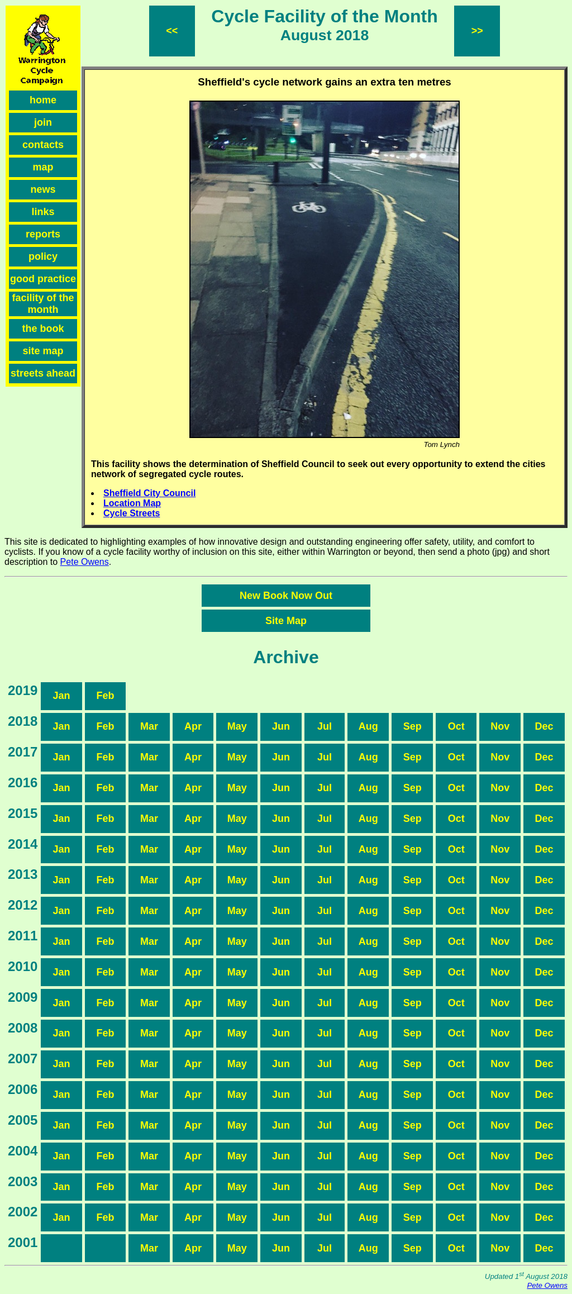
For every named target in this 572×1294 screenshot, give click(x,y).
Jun (281, 726)
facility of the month (43, 303)
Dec (544, 726)
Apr (193, 726)
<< (172, 30)
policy (43, 256)
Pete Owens (84, 562)
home (43, 100)
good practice (43, 278)
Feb (106, 695)
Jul (324, 726)
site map (42, 350)
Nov (499, 726)
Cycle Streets (131, 513)
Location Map (132, 503)
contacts (43, 144)
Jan (61, 695)
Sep (412, 726)
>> (477, 30)
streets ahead (43, 373)
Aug (368, 726)
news (42, 189)
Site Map (286, 620)
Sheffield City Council (149, 493)
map (42, 167)
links (42, 211)
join (43, 122)
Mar (149, 726)
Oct (456, 726)
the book (43, 328)
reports (43, 234)
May (237, 726)
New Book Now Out (286, 595)
